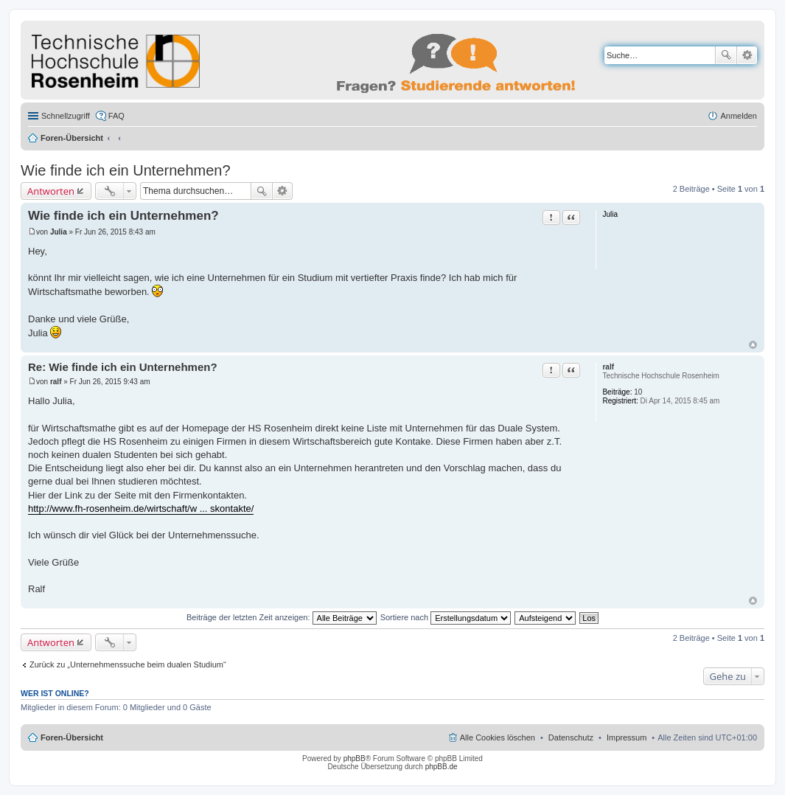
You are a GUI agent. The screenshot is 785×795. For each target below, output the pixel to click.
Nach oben (753, 345)
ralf (608, 367)
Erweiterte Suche (747, 55)
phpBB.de (441, 767)
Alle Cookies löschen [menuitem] (497, 737)
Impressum (626, 737)
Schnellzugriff (65, 115)
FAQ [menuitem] (116, 115)
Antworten (50, 191)
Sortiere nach (445, 617)
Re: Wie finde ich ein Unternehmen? (122, 367)
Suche (726, 55)
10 (638, 392)
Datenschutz (570, 737)
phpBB (354, 758)
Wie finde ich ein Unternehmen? (126, 170)
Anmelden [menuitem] (738, 115)
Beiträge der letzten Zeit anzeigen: (281, 617)
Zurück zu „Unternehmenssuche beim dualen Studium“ (127, 664)
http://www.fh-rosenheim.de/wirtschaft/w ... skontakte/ (141, 508)
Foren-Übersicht (72, 137)
